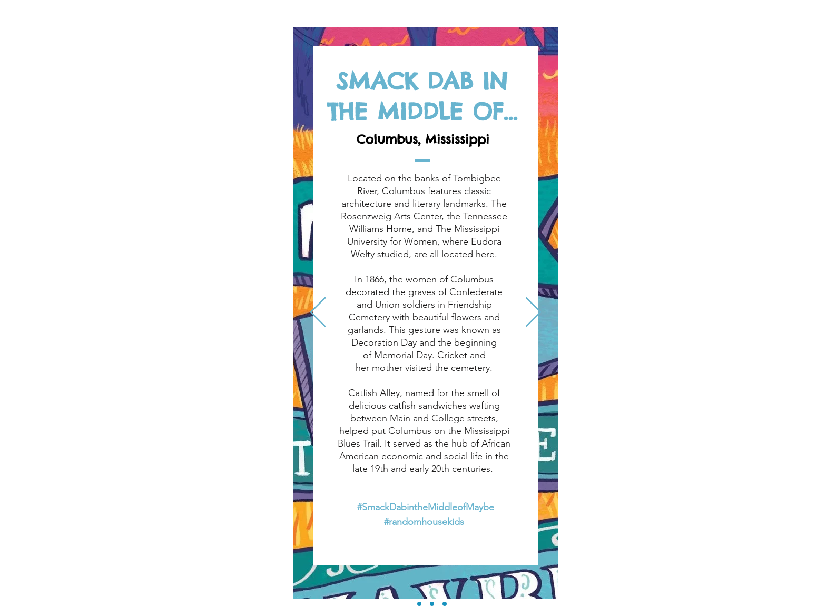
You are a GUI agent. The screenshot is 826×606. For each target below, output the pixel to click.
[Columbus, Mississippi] (407, 604)
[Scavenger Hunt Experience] (432, 604)
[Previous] (318, 313)
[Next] (533, 313)
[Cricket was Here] (419, 604)
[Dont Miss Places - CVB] (444, 604)
